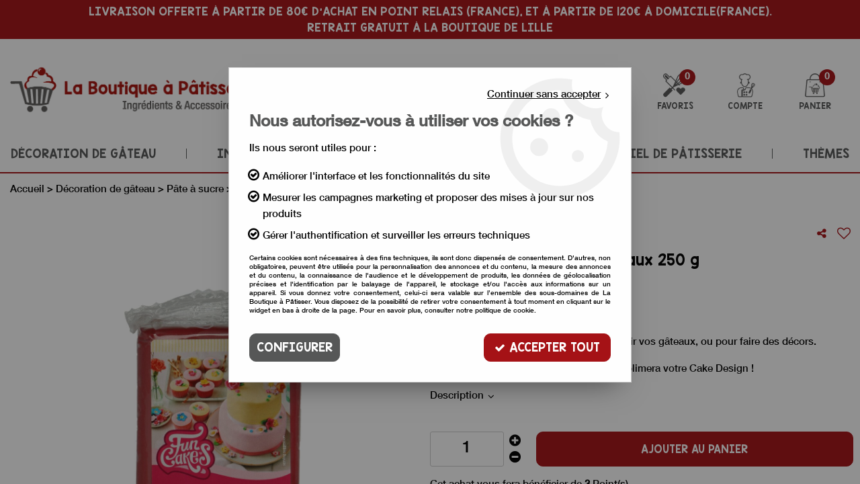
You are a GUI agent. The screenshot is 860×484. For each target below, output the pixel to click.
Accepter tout (547, 347)
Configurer (295, 347)
